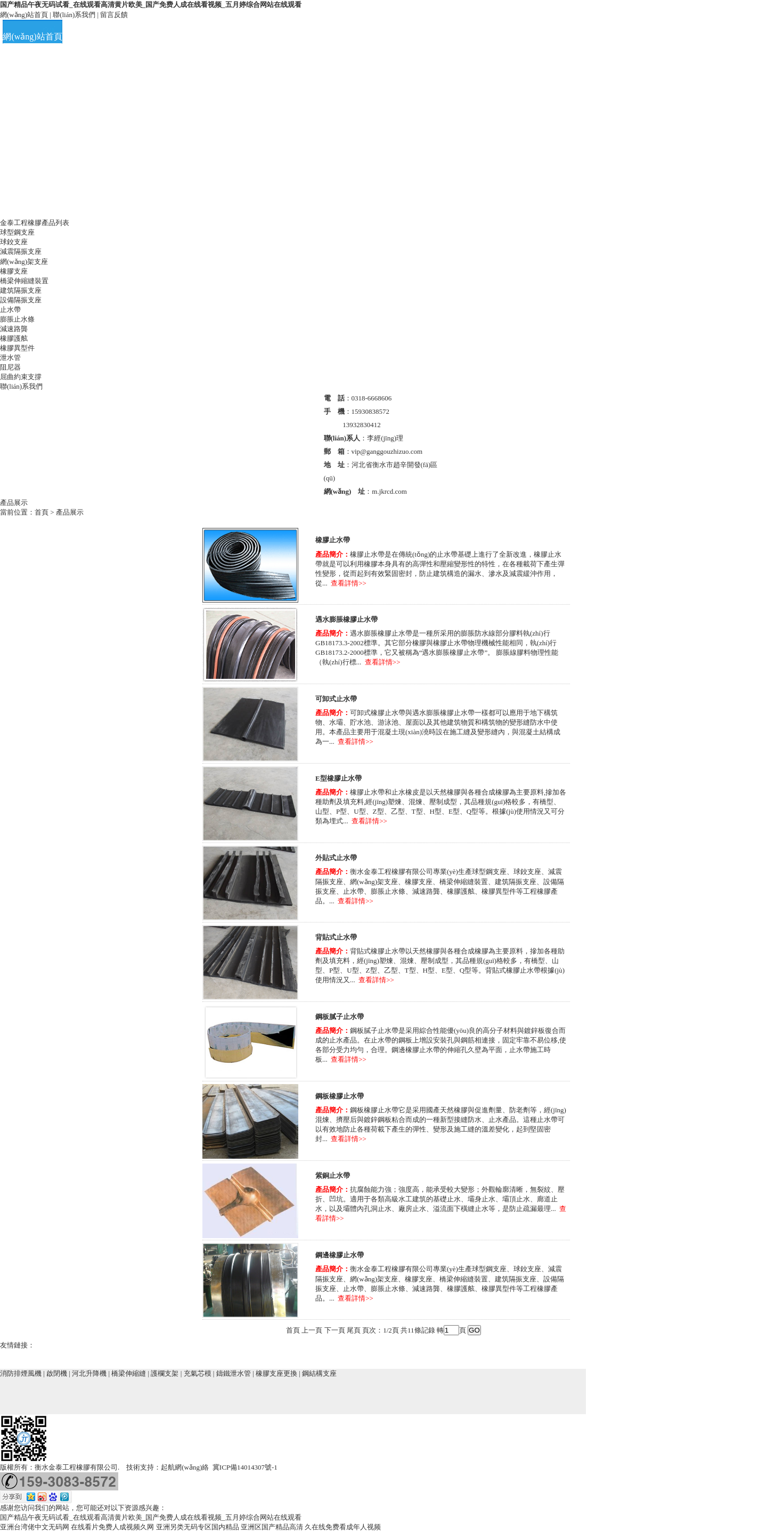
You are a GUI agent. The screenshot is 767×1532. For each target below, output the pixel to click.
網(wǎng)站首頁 (24, 15)
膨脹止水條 (17, 319)
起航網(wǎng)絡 (185, 1467)
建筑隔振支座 (21, 290)
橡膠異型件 (17, 348)
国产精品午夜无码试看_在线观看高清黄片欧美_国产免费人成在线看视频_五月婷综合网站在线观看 (150, 5)
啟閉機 (56, 1373)
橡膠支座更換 (276, 1373)
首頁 (41, 512)
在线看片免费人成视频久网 (112, 1527)
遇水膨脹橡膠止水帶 (346, 619)
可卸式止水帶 (336, 699)
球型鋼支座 (17, 232)
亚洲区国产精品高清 (272, 1527)
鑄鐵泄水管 (233, 1373)
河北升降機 (89, 1373)
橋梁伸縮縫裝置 (24, 281)
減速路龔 (14, 329)
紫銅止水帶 (332, 1176)
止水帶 (10, 310)
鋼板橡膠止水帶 (339, 1096)
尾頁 (354, 1330)
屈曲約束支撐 (21, 377)
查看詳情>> (348, 583)
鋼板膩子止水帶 (339, 1017)
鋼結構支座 (319, 1373)
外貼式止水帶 (336, 858)
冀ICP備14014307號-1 (245, 1467)
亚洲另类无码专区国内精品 (197, 1527)
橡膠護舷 (14, 338)
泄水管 (10, 358)
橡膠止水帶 (332, 540)
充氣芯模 (197, 1373)
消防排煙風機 (21, 1373)
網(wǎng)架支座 (24, 262)
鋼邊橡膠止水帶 (339, 1255)
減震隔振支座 (21, 251)
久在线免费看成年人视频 (343, 1527)
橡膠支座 (14, 271)
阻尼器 (10, 367)
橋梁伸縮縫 (128, 1373)
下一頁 (334, 1330)
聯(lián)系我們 (74, 15)
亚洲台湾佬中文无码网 (34, 1527)
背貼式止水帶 (336, 937)
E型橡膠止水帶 (338, 778)
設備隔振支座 (21, 300)
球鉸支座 (14, 242)
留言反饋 (114, 15)
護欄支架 (164, 1373)
